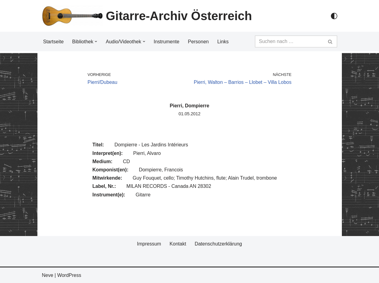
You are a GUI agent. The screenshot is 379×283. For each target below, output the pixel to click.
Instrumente (166, 41)
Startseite (53, 41)
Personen (198, 41)
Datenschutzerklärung (218, 243)
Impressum (149, 243)
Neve (47, 275)
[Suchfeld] (289, 41)
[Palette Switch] (334, 16)
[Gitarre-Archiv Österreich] (147, 15)
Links (223, 41)
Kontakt (178, 243)
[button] (96, 41)
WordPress (69, 275)
